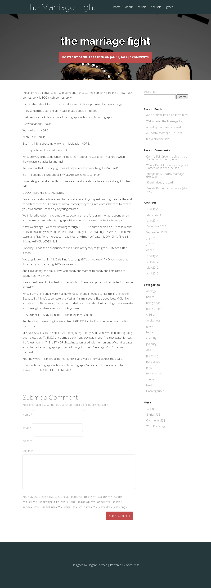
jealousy (151, 349)
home (116, 7)
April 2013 (152, 255)
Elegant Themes (97, 570)
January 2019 (154, 214)
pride (149, 372)
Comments (155, 425)
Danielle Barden (83, 57)
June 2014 (152, 225)
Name (27, 419)
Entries (153, 419)
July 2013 (151, 243)
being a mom (154, 314)
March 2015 (153, 220)
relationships (154, 378)
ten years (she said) (158, 144)
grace (169, 7)
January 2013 (154, 261)
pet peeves (153, 367)
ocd (148, 355)
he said (141, 7)
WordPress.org (155, 431)
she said (156, 7)
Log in (150, 414)
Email (27, 433)
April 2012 (152, 278)
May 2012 (152, 272)
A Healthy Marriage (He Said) (164, 138)
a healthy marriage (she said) (164, 132)
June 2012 (152, 267)
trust (149, 390)
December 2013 (156, 231)
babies (150, 302)
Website (27, 446)
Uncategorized (155, 396)
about (129, 7)
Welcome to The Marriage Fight (165, 126)
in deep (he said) (170, 164)
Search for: (150, 97)
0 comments (156, 57)
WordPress (132, 570)
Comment (28, 456)
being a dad (153, 308)
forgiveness (153, 325)
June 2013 (152, 249)
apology (151, 296)
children (151, 319)
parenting (152, 361)
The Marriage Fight (60, 7)
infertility (151, 343)
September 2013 (156, 237)
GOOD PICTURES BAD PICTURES (167, 120)
